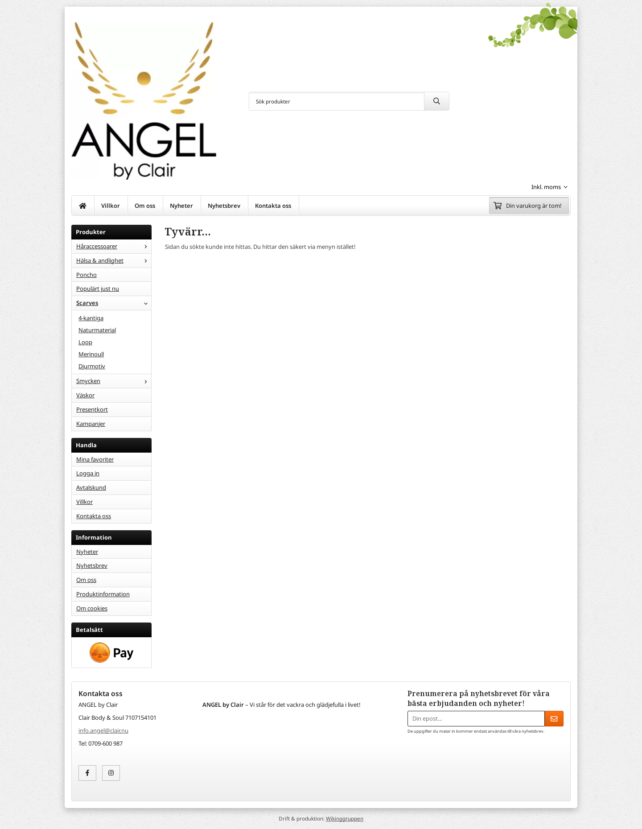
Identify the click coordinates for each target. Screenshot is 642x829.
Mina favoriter (95, 459)
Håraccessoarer (113, 246)
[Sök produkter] (336, 101)
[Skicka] (554, 718)
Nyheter (181, 206)
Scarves (113, 303)
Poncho (86, 275)
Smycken (113, 381)
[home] (83, 205)
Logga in (87, 473)
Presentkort (92, 409)
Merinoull (91, 354)
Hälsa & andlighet (113, 260)
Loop (85, 342)
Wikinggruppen (344, 818)
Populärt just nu (97, 289)
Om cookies (91, 608)
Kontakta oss (273, 206)
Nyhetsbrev (224, 206)
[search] (436, 101)
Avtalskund (91, 487)
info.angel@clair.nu (103, 730)
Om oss (145, 206)
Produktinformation (103, 594)
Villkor (110, 206)
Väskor (85, 395)
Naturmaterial (97, 330)
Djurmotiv (91, 366)
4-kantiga (90, 318)
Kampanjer (90, 424)
